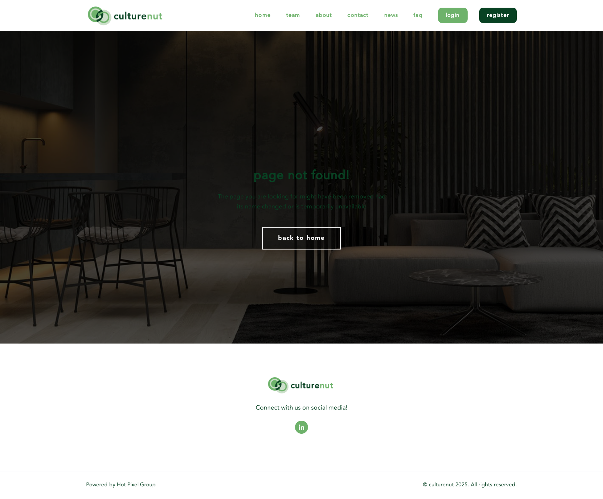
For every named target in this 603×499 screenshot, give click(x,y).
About (324, 15)
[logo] (148, 15)
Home (263, 15)
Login (453, 15)
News (391, 15)
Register (498, 15)
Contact (357, 15)
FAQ (418, 15)
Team (293, 15)
